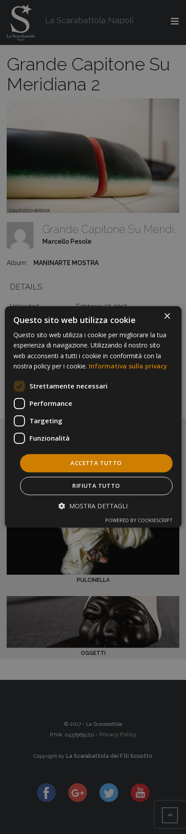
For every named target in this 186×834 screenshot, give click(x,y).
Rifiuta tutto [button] (96, 486)
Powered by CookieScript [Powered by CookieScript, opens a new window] (139, 520)
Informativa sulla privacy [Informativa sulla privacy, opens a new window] (128, 366)
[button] (93, 506)
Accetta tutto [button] (95, 463)
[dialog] (92, 416)
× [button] (167, 316)
